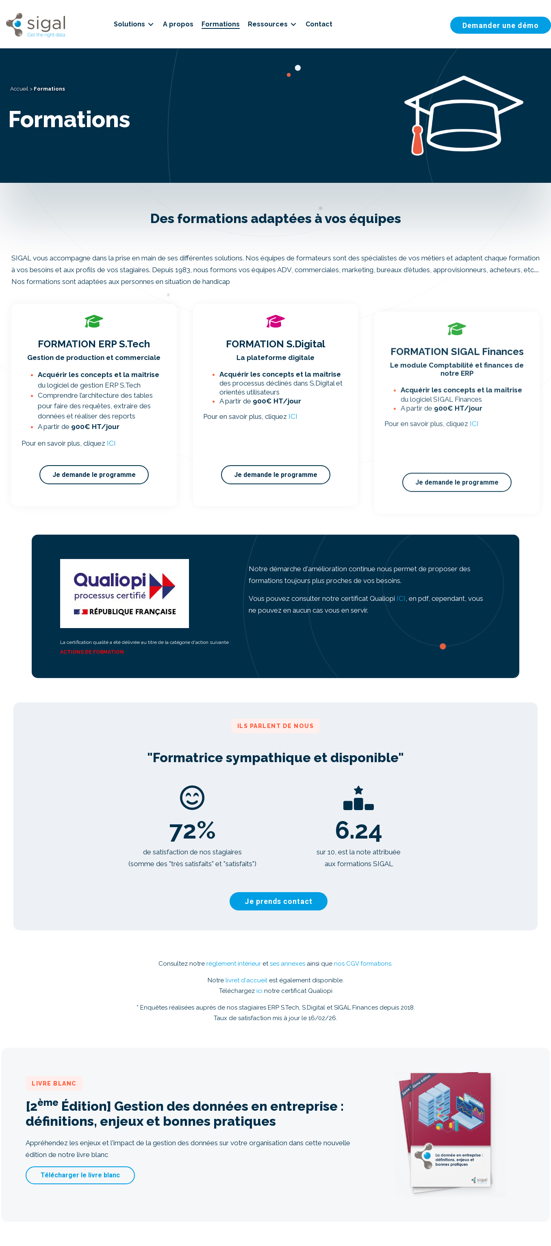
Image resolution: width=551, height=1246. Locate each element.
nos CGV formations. (363, 963)
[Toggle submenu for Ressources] (293, 24)
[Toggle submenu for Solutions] (151, 24)
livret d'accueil (246, 980)
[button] (279, 901)
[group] (192, 844)
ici (259, 991)
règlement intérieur (233, 963)
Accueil (19, 89)
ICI (401, 598)
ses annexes (287, 963)
